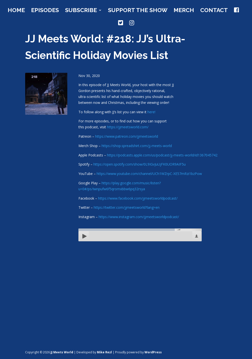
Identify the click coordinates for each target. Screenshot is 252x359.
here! (151, 112)
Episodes (45, 10)
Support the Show (137, 10)
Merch (184, 10)
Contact (214, 10)
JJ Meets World (62, 352)
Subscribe (81, 10)
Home (16, 10)
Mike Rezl (104, 352)
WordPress (153, 352)
